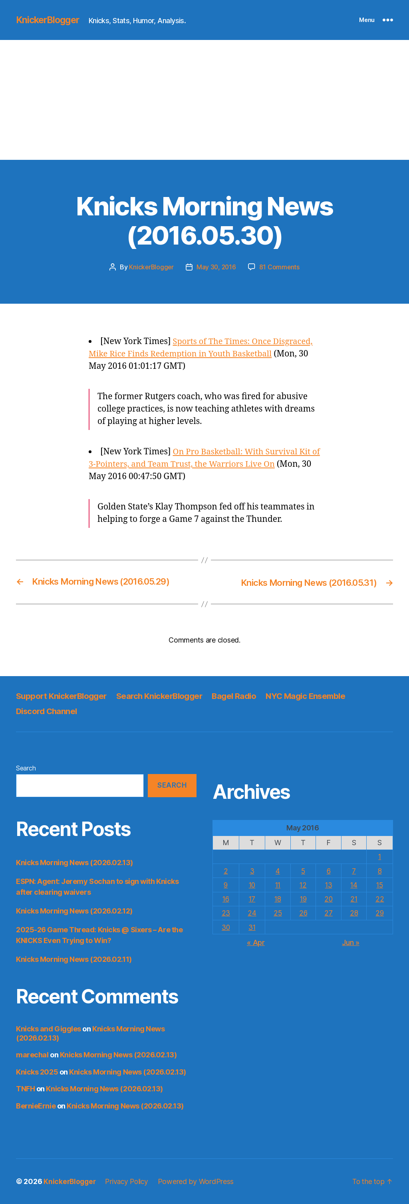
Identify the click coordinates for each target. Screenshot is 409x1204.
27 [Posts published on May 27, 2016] (329, 912)
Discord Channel (48, 711)
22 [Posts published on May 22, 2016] (380, 898)
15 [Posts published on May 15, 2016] (380, 884)
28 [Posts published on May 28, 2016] (354, 912)
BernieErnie (36, 1105)
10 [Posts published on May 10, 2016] (252, 884)
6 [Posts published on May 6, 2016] (329, 870)
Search (26, 768)
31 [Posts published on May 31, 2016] (252, 927)
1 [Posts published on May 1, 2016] (380, 856)
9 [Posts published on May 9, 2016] (226, 884)
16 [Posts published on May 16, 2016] (226, 898)
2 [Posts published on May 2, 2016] (226, 870)
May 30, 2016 (216, 267)
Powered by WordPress (201, 1181)
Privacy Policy (130, 1181)
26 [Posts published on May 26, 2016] (303, 912)
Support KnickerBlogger (63, 696)
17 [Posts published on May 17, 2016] (252, 898)
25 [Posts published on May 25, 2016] (277, 912)
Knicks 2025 (37, 1071)
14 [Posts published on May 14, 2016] (354, 884)
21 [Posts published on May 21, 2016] (354, 898)
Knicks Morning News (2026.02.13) (74, 862)
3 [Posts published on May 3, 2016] (252, 870)
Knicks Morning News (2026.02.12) (74, 911)
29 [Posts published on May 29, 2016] (380, 912)
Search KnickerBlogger (165, 696)
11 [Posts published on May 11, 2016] (277, 884)
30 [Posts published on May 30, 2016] (225, 927)
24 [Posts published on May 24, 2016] (252, 912)
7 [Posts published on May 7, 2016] (354, 870)
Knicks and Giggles (48, 1029)
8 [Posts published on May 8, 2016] (380, 870)
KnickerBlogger (49, 20)
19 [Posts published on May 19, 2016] (303, 898)
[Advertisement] (204, 100)
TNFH (25, 1089)
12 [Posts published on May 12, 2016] (303, 884)
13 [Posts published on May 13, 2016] (329, 884)
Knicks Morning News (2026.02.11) (74, 959)
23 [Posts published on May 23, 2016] (225, 912)
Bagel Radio (243, 696)
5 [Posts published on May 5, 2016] (303, 870)
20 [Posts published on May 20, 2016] (328, 898)
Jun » (350, 941)
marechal (32, 1055)
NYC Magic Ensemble (317, 696)
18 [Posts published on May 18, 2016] (277, 898)
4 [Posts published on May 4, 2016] (277, 870)
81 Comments (280, 267)
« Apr (256, 941)
